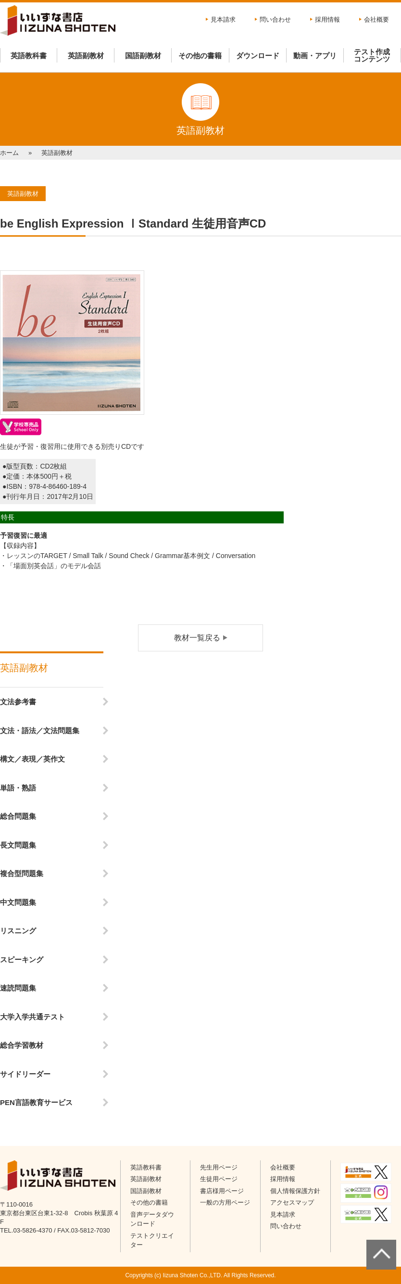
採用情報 (327, 19)
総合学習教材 (21, 1045)
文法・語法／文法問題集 (39, 730)
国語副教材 (143, 55)
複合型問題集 (21, 873)
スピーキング (21, 959)
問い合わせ (275, 19)
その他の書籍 (200, 55)
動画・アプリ (315, 55)
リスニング (18, 931)
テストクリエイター (152, 1240)
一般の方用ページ (225, 1202)
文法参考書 (18, 702)
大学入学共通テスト (32, 1017)
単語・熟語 (18, 788)
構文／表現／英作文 (32, 759)
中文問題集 (18, 902)
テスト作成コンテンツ (372, 55)
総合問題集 (18, 816)
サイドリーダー (25, 1074)
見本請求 (223, 19)
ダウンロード (257, 55)
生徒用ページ (219, 1178)
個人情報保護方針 (295, 1191)
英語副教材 (86, 55)
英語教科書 (29, 55)
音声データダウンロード (152, 1219)
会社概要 (376, 19)
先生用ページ (219, 1167)
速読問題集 (18, 988)
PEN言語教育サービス (36, 1102)
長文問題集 (18, 845)
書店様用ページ (222, 1191)
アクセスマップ (292, 1202)
